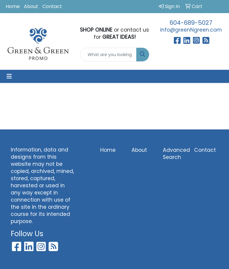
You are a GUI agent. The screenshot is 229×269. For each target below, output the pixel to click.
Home (13, 6)
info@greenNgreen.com (191, 29)
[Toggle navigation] (9, 76)
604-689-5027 (191, 22)
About (31, 6)
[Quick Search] (108, 54)
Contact (52, 6)
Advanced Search (175, 153)
